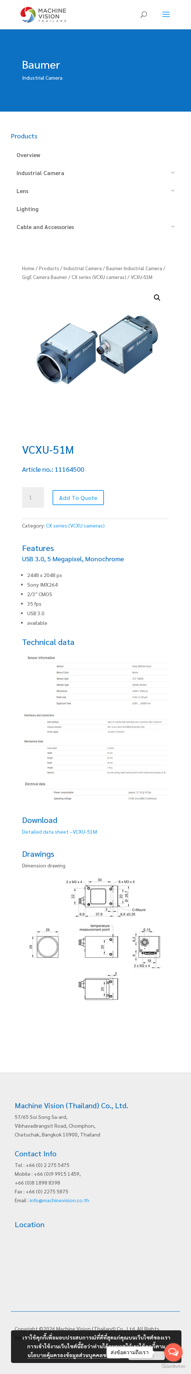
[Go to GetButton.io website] (173, 1366)
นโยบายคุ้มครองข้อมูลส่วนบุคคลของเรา (74, 1355)
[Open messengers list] (173, 1352)
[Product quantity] (33, 497)
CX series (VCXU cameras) (99, 277)
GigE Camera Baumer (44, 277)
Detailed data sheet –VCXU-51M (59, 831)
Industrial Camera (83, 268)
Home (28, 268)
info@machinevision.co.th (59, 1200)
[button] (157, 297)
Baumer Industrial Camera (134, 268)
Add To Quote (78, 497)
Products (49, 268)
